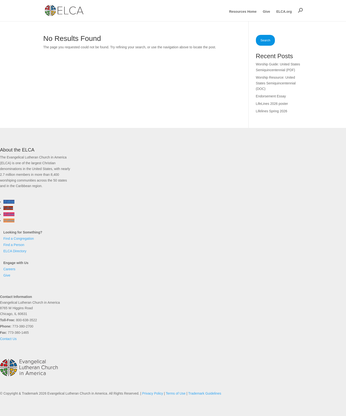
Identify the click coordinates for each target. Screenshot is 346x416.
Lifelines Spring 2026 (271, 111)
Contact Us (8, 339)
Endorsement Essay (271, 96)
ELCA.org (284, 11)
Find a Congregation (18, 238)
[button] (300, 10)
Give (266, 11)
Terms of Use (175, 393)
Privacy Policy (152, 393)
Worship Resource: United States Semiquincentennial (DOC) (276, 83)
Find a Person (13, 245)
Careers (9, 269)
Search (265, 40)
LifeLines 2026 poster (272, 104)
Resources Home (242, 11)
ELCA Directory (14, 251)
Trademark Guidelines (204, 393)
